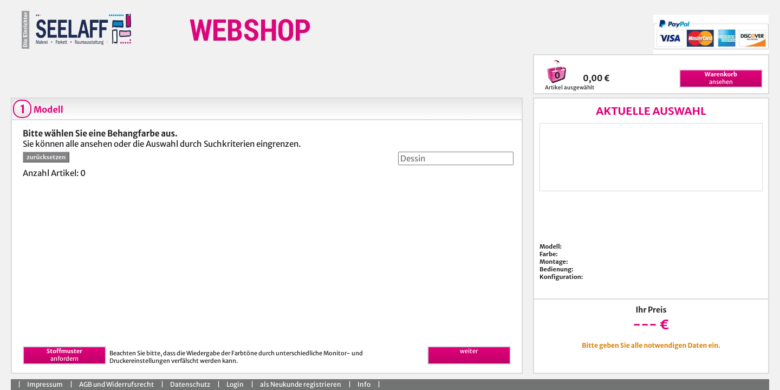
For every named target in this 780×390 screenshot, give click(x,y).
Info (364, 384)
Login (235, 384)
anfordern (64, 354)
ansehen (721, 78)
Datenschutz (190, 384)
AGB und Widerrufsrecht (116, 384)
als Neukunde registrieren (300, 384)
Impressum (45, 384)
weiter (469, 351)
